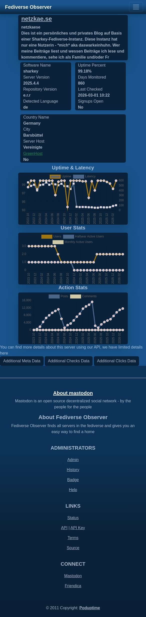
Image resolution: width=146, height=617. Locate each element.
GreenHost (32, 153)
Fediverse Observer (28, 7)
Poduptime (89, 608)
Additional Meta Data (21, 361)
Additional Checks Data (68, 361)
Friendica (73, 586)
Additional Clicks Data (116, 361)
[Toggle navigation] (136, 7)
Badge (73, 480)
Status (73, 518)
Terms (73, 538)
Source (73, 548)
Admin (73, 460)
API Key (78, 528)
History (73, 470)
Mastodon (73, 576)
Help (73, 490)
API (64, 528)
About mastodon (73, 393)
